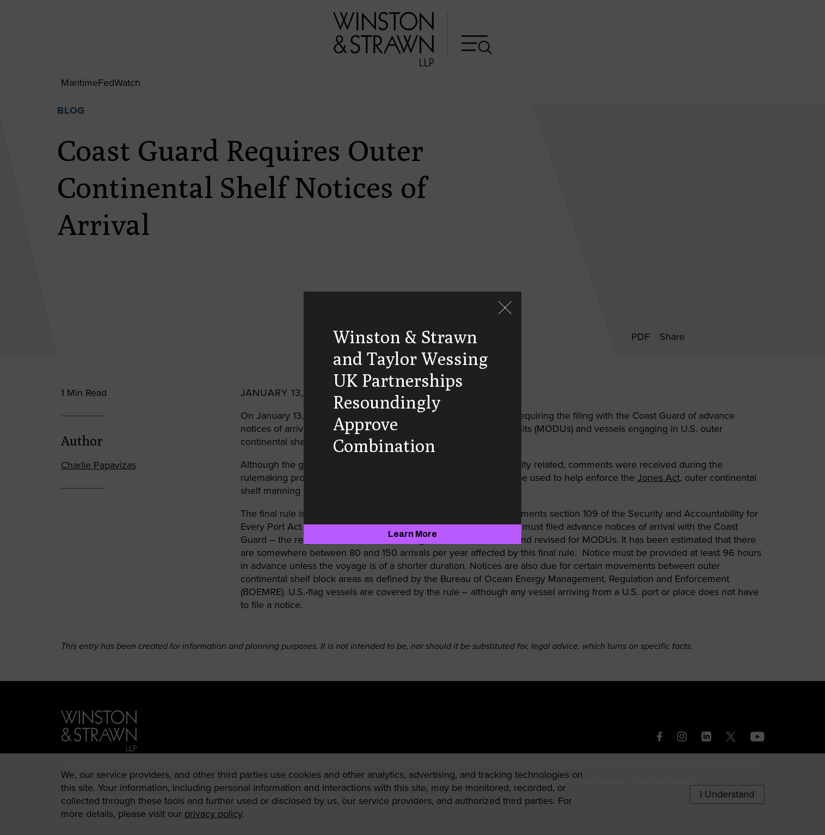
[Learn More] (412, 534)
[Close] (505, 308)
